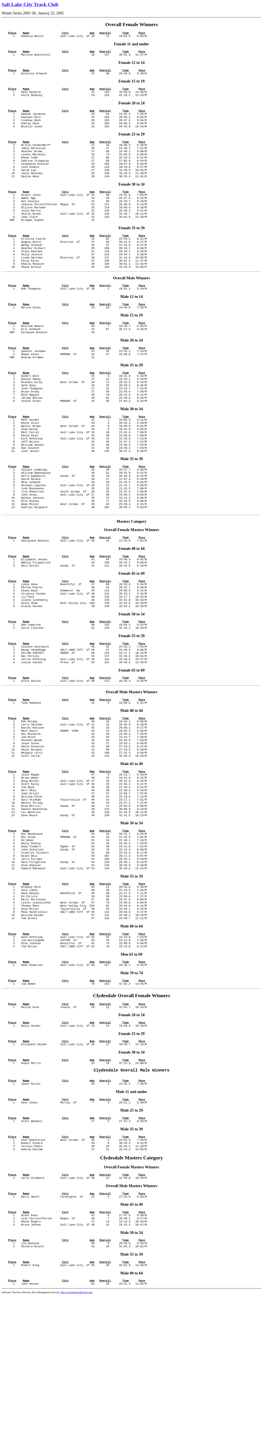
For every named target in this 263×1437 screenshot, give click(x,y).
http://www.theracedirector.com (76, 1433)
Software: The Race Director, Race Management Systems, (31, 1433)
